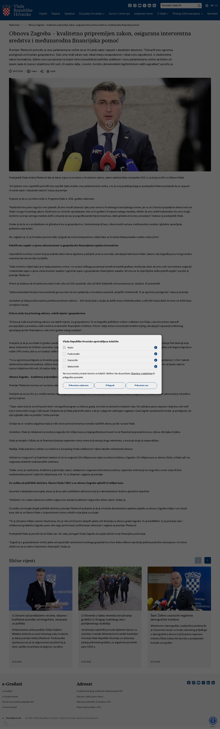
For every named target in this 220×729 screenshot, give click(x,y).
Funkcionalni (74, 353)
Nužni (70, 347)
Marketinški (73, 366)
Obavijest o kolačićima (142, 373)
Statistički (73, 360)
